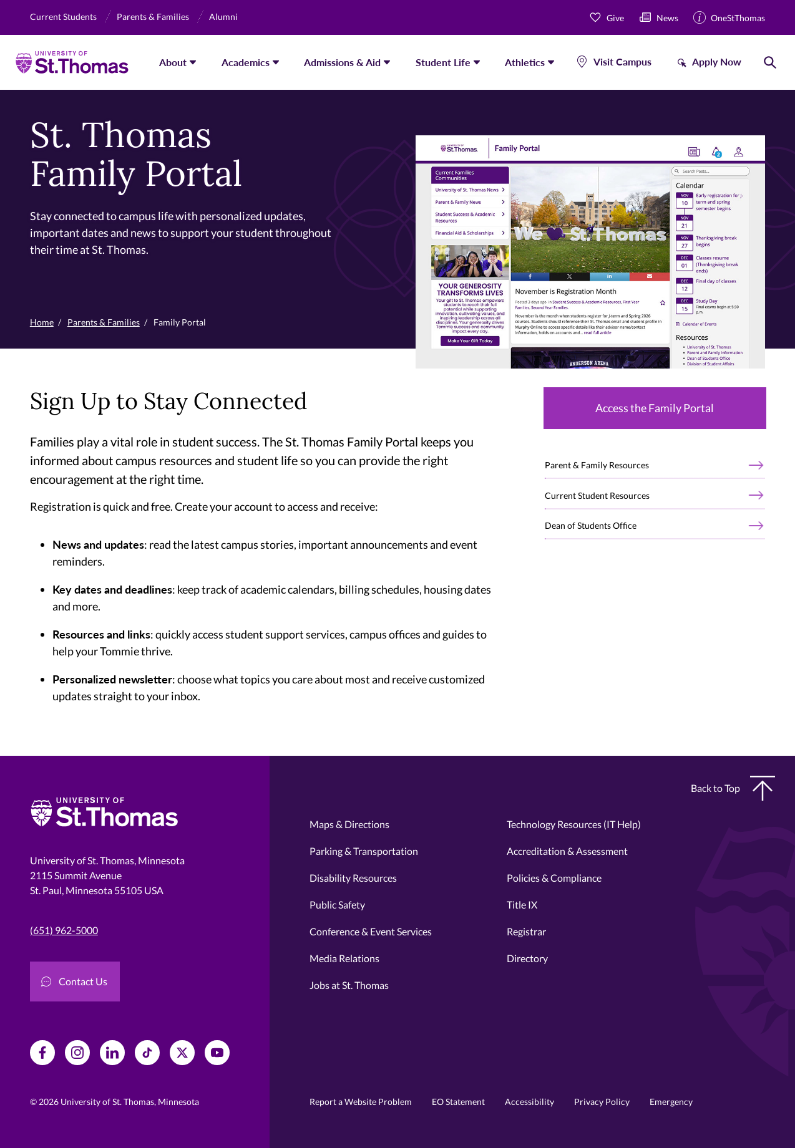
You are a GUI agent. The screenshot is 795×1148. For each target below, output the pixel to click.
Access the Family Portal (654, 408)
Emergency (671, 1101)
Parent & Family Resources (597, 465)
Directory (527, 958)
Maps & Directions (349, 824)
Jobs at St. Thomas (349, 985)
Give (615, 17)
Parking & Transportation (364, 851)
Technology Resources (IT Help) (574, 824)
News (667, 17)
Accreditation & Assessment (567, 851)
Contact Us (74, 981)
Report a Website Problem (361, 1101)
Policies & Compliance (554, 878)
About (173, 62)
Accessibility (529, 1101)
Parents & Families (153, 16)
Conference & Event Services (371, 931)
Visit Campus (622, 61)
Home (42, 322)
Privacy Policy (602, 1101)
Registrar (526, 931)
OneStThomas (738, 17)
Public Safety (337, 904)
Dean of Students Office (590, 525)
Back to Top (733, 788)
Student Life (443, 62)
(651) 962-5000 (64, 930)
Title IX (522, 904)
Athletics (525, 62)
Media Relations (344, 958)
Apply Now (716, 61)
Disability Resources (353, 878)
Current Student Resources (597, 495)
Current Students (63, 16)
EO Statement (458, 1101)
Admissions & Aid (342, 62)
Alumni (223, 16)
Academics (246, 62)
